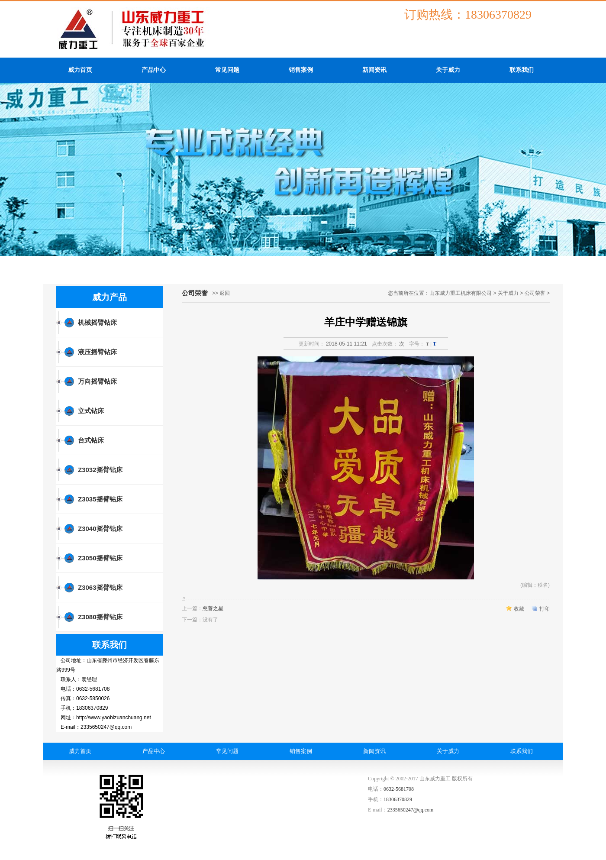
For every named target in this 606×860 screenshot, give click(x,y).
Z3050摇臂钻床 (100, 558)
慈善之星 (213, 608)
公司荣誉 (535, 293)
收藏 (519, 609)
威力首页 (80, 70)
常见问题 (227, 70)
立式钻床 (91, 410)
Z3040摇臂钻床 (100, 528)
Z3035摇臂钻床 (100, 499)
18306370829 (398, 799)
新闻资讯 (374, 70)
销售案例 (301, 70)
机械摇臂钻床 (97, 322)
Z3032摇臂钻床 (100, 469)
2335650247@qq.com (410, 810)
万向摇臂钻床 (97, 381)
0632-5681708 (399, 789)
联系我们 (521, 70)
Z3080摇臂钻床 (100, 617)
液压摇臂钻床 (97, 352)
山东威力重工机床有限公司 (460, 293)
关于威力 (448, 70)
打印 (544, 609)
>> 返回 (221, 293)
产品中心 (154, 70)
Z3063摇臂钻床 (100, 587)
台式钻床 (91, 440)
